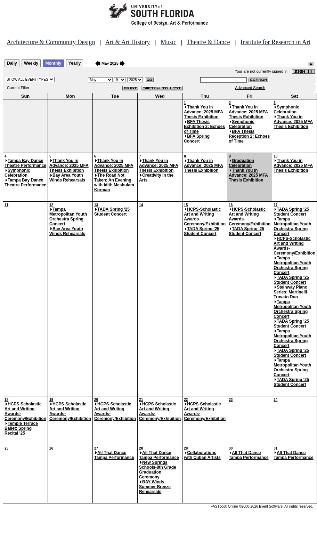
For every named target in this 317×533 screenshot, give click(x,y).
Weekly (31, 63)
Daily (12, 63)
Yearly (74, 63)
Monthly (54, 63)
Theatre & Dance (208, 42)
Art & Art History (127, 42)
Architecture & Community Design (51, 42)
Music (168, 42)
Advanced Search (250, 88)
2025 (114, 63)
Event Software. (271, 506)
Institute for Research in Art (275, 42)
